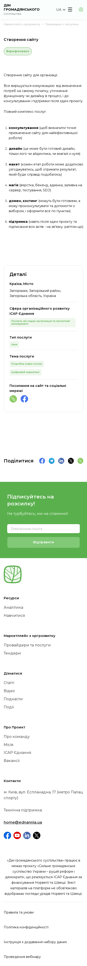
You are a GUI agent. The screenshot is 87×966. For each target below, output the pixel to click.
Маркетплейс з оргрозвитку (22, 24)
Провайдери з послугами (62, 24)
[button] (61, 10)
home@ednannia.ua (23, 822)
